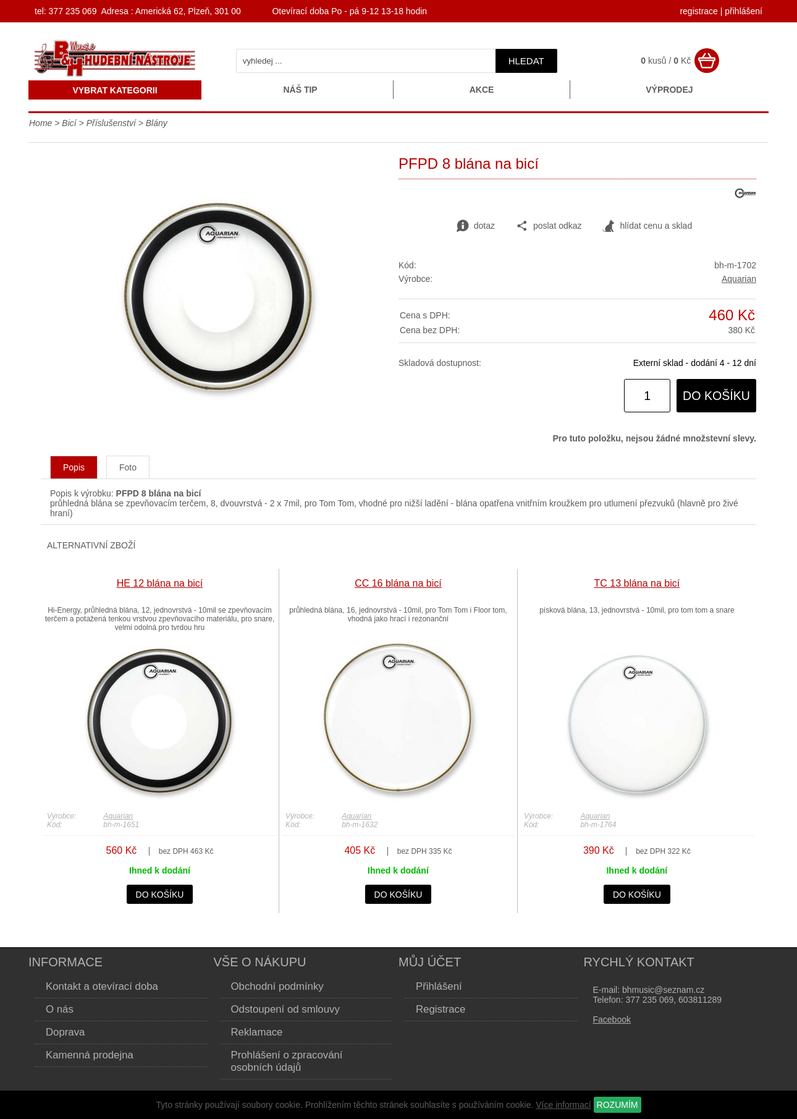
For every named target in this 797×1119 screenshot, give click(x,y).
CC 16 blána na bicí (398, 583)
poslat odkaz (549, 226)
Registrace (440, 1009)
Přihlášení (439, 986)
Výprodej (669, 90)
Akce (482, 90)
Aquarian (739, 279)
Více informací (563, 1105)
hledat (526, 61)
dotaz (476, 226)
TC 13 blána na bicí (637, 583)
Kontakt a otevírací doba (102, 986)
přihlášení (743, 11)
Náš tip (300, 90)
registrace (698, 11)
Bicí (69, 123)
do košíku (716, 395)
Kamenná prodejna (89, 1055)
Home (40, 123)
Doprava (65, 1032)
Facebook (612, 1019)
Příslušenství (111, 123)
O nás (60, 1009)
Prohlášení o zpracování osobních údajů (287, 1061)
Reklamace (257, 1032)
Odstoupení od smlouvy (285, 1009)
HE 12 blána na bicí (160, 583)
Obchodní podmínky (277, 986)
